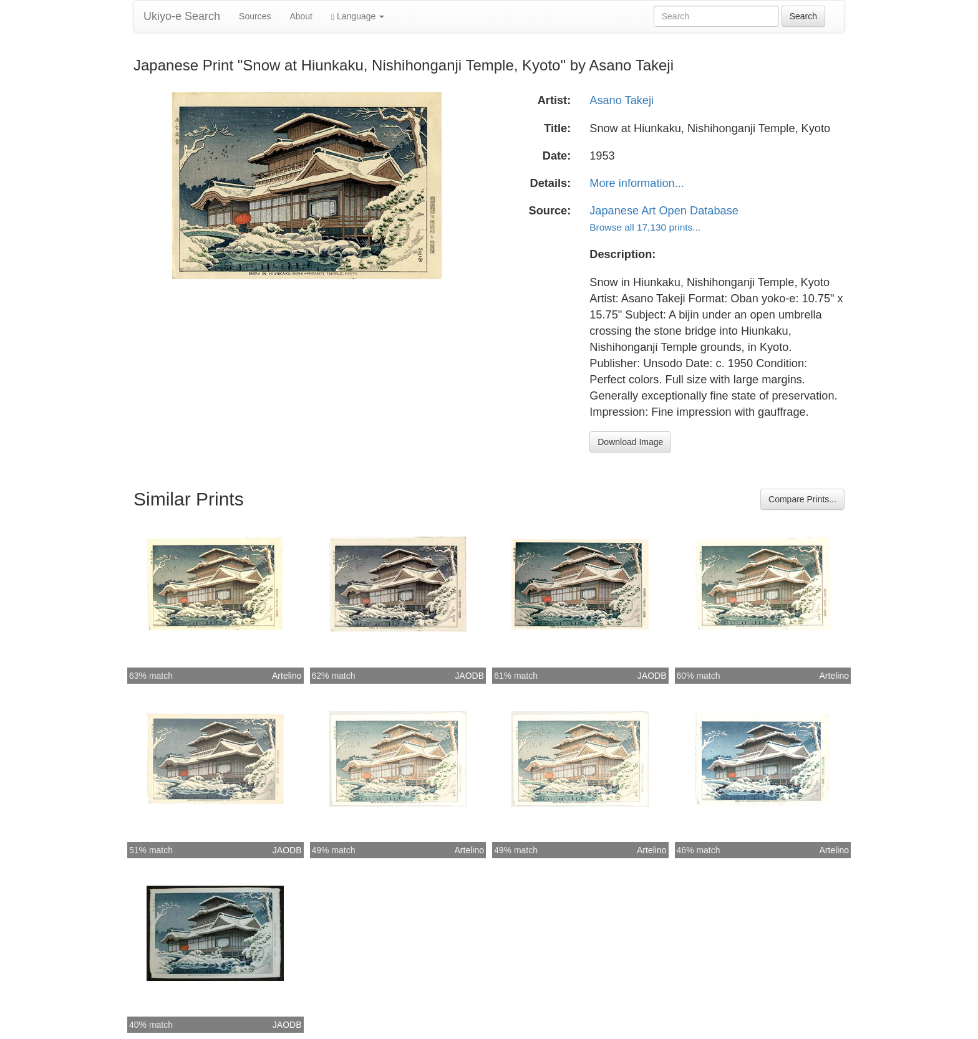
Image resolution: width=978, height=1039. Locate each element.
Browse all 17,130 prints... (644, 227)
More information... (636, 183)
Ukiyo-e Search (181, 16)
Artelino (286, 676)
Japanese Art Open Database (663, 210)
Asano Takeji (621, 100)
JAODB (469, 676)
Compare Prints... (802, 499)
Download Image (630, 442)
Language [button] (357, 16)
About (300, 16)
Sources (255, 16)
